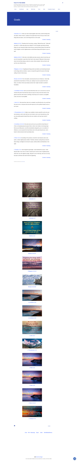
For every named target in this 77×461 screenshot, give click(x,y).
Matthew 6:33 (32, 235)
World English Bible (23, 161)
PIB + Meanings (31, 432)
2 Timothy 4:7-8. (17, 149)
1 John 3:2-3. (17, 102)
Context (44, 39)
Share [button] (57, 31)
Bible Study (32, 9)
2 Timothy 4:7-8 (32, 418)
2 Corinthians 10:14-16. (19, 124)
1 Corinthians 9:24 (32, 302)
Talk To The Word (19, 3)
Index (43, 9)
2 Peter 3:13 (32, 367)
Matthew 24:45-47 (32, 253)
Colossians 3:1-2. (18, 33)
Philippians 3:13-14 (32, 271)
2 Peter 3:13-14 (32, 403)
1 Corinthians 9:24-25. (19, 90)
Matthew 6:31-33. (18, 43)
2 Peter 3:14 (32, 385)
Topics (38, 9)
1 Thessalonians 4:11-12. (19, 112)
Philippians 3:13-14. (18, 69)
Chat (26, 432)
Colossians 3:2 (32, 218)
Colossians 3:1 (32, 198)
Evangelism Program (50, 9)
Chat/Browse (21, 9)
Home (15, 9)
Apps (27, 9)
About (58, 9)
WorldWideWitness (48, 432)
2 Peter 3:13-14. (17, 137)
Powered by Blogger (38, 456)
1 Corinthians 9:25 (32, 318)
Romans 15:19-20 (32, 286)
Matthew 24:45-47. (18, 57)
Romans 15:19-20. (18, 78)
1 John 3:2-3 (32, 335)
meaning (48, 39)
